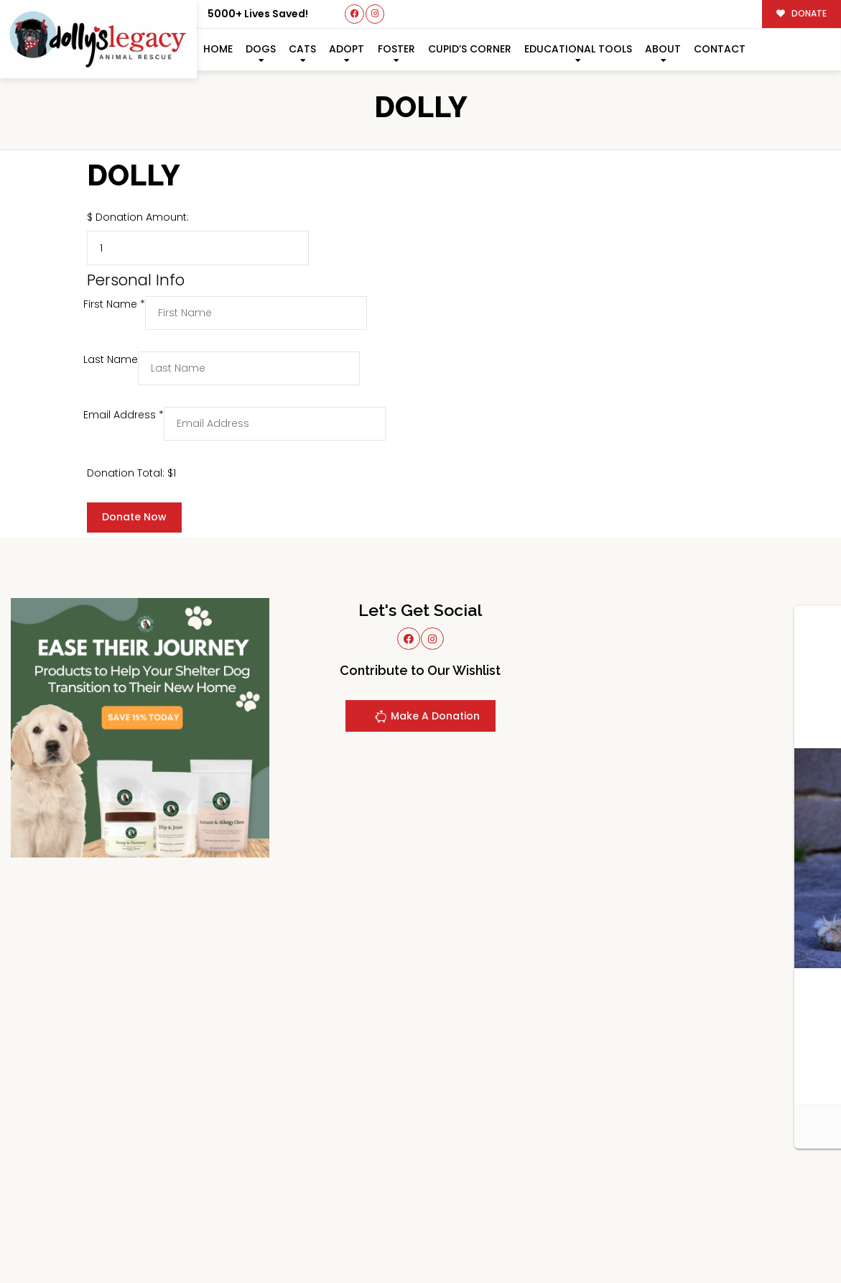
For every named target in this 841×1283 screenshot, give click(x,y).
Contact (719, 49)
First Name (114, 304)
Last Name (110, 359)
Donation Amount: (142, 217)
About (663, 49)
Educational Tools (578, 49)
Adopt (346, 49)
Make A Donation (427, 718)
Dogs (261, 49)
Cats (302, 49)
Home (218, 49)
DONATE (801, 13)
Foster (396, 49)
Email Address (123, 415)
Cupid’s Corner (469, 49)
